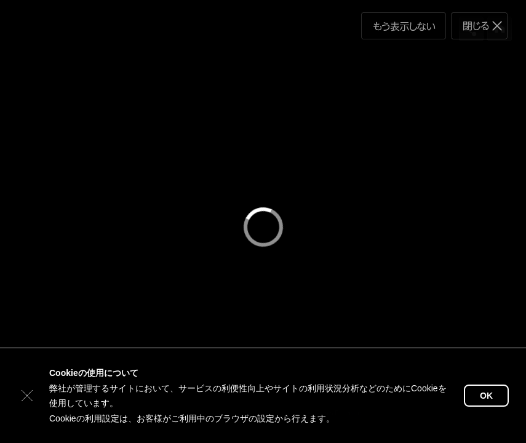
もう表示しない (403, 25)
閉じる (479, 25)
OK (486, 396)
